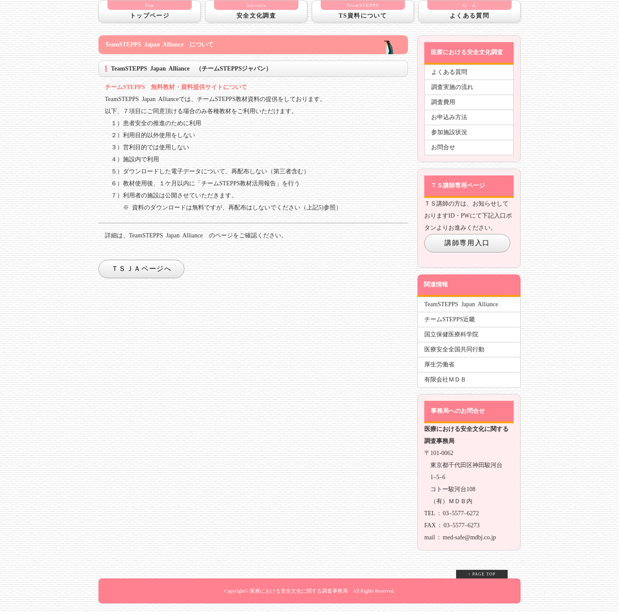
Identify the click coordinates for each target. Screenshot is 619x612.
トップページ (149, 9)
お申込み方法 (449, 117)
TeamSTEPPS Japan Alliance (461, 304)
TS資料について (363, 9)
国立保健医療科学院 (451, 334)
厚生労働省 (439, 364)
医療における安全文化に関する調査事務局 (299, 591)
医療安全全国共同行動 (454, 349)
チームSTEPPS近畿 (449, 319)
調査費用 (443, 102)
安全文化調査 (256, 9)
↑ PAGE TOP (482, 574)
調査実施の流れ (452, 87)
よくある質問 (469, 9)
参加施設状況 (449, 132)
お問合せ (443, 147)
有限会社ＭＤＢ (445, 379)
